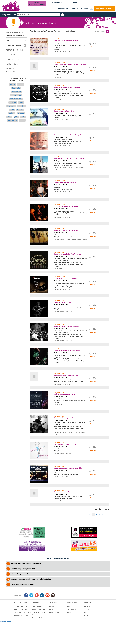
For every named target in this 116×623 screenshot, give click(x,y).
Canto (9, 117)
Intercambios (57, 4)
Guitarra (21, 113)
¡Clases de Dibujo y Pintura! (17, 574)
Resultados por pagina (65, 31)
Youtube (87, 619)
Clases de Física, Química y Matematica (20, 569)
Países (69, 612)
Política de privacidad (22, 615)
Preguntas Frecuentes (22, 609)
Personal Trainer (16, 99)
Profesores (53, 606)
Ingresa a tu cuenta (80, 8)
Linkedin (87, 615)
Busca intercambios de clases (57, 4)
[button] (91, 9)
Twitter (87, 609)
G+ (85, 612)
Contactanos (71, 609)
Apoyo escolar (16, 95)
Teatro (23, 117)
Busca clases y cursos (37, 4)
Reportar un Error (38, 618)
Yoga (21, 102)
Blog (75, 4)
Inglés (12, 109)
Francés (20, 109)
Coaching (22, 106)
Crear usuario (64, 8)
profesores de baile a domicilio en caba (20, 584)
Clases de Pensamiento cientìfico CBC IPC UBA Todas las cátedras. (28, 579)
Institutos (53, 609)
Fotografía (16, 88)
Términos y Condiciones (23, 612)
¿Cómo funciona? (20, 606)
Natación (12, 102)
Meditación (11, 106)
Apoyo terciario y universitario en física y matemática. (25, 563)
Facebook (87, 606)
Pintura (12, 84)
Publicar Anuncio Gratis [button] (104, 8)
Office (22, 120)
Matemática (16, 92)
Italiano (11, 113)
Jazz (15, 117)
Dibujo (20, 84)
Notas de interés (75, 4)
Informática (12, 120)
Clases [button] (37, 4)
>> (106, 514)
